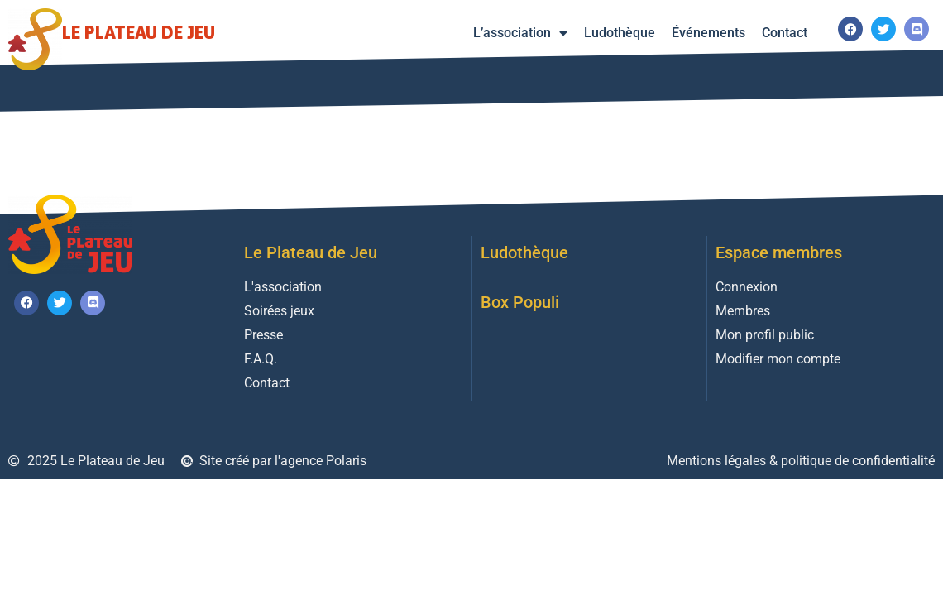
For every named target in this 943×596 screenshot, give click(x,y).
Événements (708, 33)
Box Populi (520, 302)
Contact (784, 33)
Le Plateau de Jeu (138, 32)
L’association (520, 33)
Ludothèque (619, 33)
